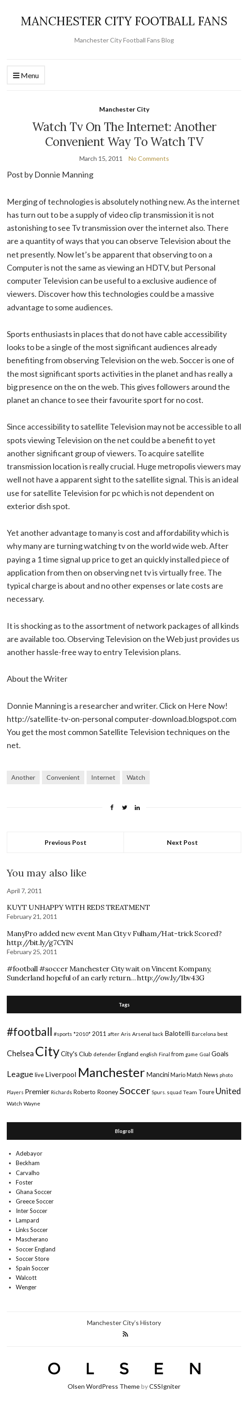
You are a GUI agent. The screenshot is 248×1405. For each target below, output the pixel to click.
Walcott (26, 1277)
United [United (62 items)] (228, 1091)
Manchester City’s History (124, 1322)
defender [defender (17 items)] (104, 1054)
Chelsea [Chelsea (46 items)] (20, 1053)
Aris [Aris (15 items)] (126, 1034)
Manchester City (124, 109)
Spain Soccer (32, 1268)
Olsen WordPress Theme (104, 1386)
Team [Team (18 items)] (190, 1092)
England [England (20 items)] (128, 1054)
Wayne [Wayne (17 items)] (31, 1103)
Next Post (182, 842)
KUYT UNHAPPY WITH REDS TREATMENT (78, 907)
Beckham (28, 1162)
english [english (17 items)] (148, 1054)
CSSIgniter (164, 1386)
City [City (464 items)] (47, 1051)
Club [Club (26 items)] (85, 1054)
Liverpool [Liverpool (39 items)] (61, 1074)
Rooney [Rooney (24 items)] (107, 1092)
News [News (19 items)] (211, 1075)
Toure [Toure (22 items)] (206, 1092)
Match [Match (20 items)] (194, 1074)
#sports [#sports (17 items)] (63, 1033)
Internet (103, 777)
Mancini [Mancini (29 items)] (157, 1074)
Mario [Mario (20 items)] (177, 1074)
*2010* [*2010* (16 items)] (82, 1034)
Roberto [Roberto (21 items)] (84, 1092)
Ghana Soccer (34, 1191)
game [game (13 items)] (191, 1054)
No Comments (149, 158)
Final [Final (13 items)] (164, 1054)
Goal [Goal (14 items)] (204, 1054)
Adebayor (29, 1153)
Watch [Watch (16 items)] (14, 1103)
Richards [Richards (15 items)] (61, 1092)
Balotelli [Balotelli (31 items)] (177, 1033)
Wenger (26, 1287)
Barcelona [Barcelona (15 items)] (204, 1034)
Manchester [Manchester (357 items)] (111, 1072)
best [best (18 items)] (222, 1033)
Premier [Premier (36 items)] (37, 1091)
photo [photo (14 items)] (226, 1075)
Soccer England (35, 1249)
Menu (26, 75)
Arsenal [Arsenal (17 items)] (141, 1033)
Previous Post (66, 842)
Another (23, 777)
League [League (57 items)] (20, 1074)
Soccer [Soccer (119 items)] (134, 1090)
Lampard (27, 1220)
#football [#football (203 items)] (29, 1031)
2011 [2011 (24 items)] (99, 1033)
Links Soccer (32, 1229)
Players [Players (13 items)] (15, 1092)
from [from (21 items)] (177, 1054)
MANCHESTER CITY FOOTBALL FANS (124, 21)
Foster (24, 1182)
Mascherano (32, 1239)
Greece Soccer (35, 1201)
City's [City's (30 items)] (69, 1053)
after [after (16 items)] (113, 1034)
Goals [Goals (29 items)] (220, 1053)
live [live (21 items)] (39, 1074)
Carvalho (28, 1172)
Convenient (63, 777)
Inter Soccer (31, 1210)
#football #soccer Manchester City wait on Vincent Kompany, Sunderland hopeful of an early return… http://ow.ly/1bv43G (109, 973)
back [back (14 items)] (157, 1034)
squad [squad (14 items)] (174, 1092)
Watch (136, 777)
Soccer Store (32, 1258)
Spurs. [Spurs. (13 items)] (158, 1092)
